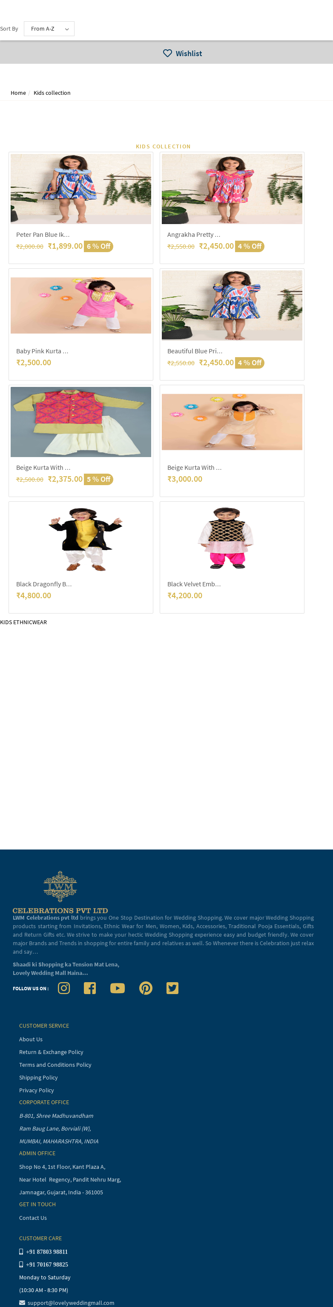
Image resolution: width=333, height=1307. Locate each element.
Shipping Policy (38, 1077)
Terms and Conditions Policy (55, 1064)
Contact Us (33, 1218)
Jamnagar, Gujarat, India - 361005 (61, 1192)
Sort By (9, 28)
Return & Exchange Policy (51, 1052)
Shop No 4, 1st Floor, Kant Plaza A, (62, 1167)
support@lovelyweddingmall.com (67, 1303)
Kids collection (52, 93)
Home (18, 93)
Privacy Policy (36, 1090)
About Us (31, 1039)
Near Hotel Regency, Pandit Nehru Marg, (70, 1179)
